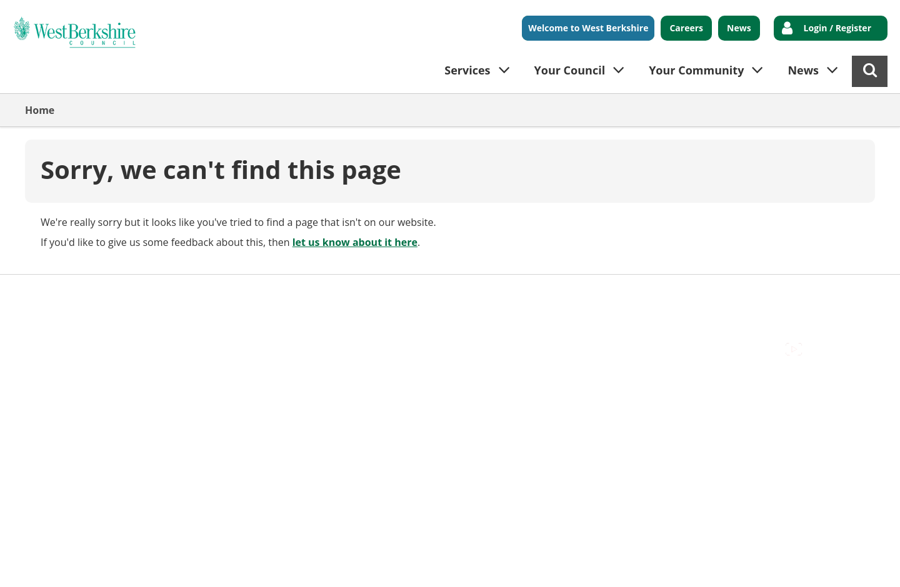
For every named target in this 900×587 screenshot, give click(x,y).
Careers (686, 28)
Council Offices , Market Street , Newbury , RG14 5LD (147, 308)
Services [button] (467, 70)
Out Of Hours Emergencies (270, 294)
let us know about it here (355, 242)
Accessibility (53, 294)
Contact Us (119, 294)
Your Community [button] (696, 70)
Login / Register (837, 28)
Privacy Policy (375, 294)
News (739, 28)
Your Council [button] (570, 70)
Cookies (176, 294)
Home (39, 110)
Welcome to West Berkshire (588, 28)
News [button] (803, 70)
